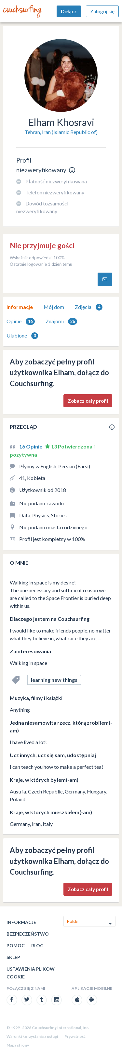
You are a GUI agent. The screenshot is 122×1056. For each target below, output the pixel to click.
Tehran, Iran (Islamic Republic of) (61, 132)
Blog (37, 945)
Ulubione (22, 335)
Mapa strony (18, 1045)
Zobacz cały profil (88, 401)
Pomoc (16, 945)
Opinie (21, 321)
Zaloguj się (102, 11)
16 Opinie (31, 446)
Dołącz (69, 11)
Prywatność (75, 1036)
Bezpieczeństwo (28, 934)
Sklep (13, 957)
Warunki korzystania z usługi (32, 1036)
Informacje (20, 307)
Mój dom (54, 307)
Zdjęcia (88, 307)
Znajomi (61, 321)
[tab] (20, 307)
